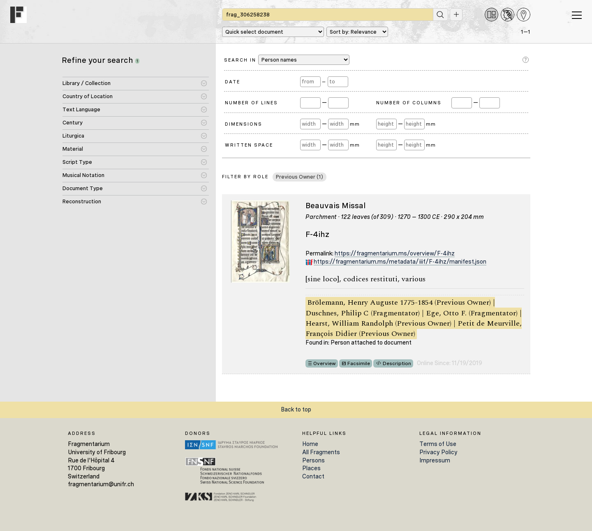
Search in (286, 60)
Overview (324, 363)
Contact (313, 476)
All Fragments (321, 452)
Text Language (81, 109)
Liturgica (73, 136)
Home (310, 444)
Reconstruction (81, 201)
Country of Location (87, 96)
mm (354, 124)
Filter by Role (245, 176)
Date (232, 82)
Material (72, 149)
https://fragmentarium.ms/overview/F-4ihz (395, 253)
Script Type (77, 162)
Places (311, 468)
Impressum (434, 460)
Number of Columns (409, 103)
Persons (313, 460)
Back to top (296, 409)
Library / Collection (86, 83)
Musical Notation (83, 175)
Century (72, 123)
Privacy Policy (438, 452)
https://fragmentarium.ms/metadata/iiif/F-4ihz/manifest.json (400, 261)
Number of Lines (251, 103)
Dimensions (243, 124)
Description (397, 363)
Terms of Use (437, 444)
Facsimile (358, 363)
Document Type (82, 188)
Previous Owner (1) (299, 177)
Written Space (249, 145)
